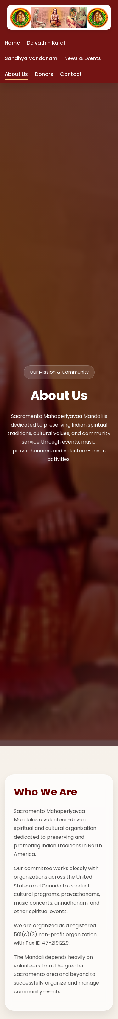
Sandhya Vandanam (31, 58)
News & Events (82, 58)
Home (12, 42)
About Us (16, 74)
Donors (44, 74)
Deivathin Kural (46, 42)
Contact (71, 74)
